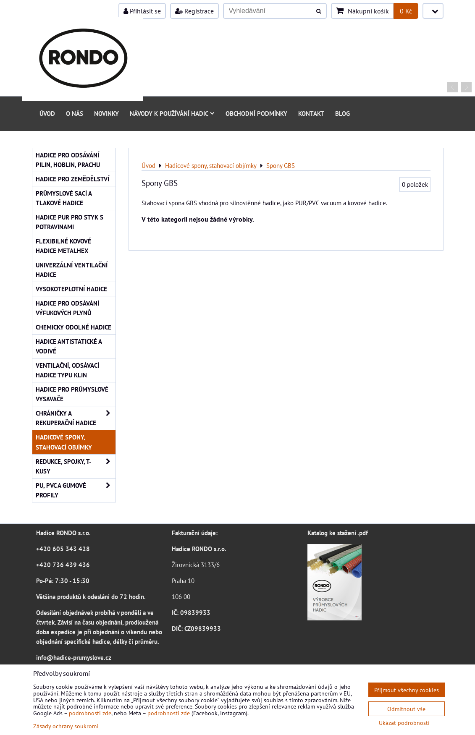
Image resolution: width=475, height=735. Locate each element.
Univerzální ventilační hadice (72, 270)
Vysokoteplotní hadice (71, 289)
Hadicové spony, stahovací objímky (64, 442)
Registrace (194, 11)
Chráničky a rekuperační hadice (75, 418)
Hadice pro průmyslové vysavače (72, 394)
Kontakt (311, 113)
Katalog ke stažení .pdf (337, 532)
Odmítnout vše (406, 709)
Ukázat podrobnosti (404, 722)
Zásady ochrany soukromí (65, 726)
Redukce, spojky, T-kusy (75, 466)
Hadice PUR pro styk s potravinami (69, 222)
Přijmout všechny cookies (406, 690)
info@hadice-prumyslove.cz (73, 657)
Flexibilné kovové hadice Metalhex (63, 246)
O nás (74, 113)
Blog (342, 113)
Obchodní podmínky (256, 113)
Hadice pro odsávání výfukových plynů (67, 308)
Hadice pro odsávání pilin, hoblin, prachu (68, 160)
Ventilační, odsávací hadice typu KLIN (67, 370)
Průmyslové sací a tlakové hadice (64, 198)
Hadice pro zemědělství (72, 179)
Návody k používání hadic (172, 113)
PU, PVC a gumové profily (75, 490)
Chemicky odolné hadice (73, 327)
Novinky (106, 113)
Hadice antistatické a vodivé (69, 346)
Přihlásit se (142, 11)
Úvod (47, 113)
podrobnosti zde (90, 713)
